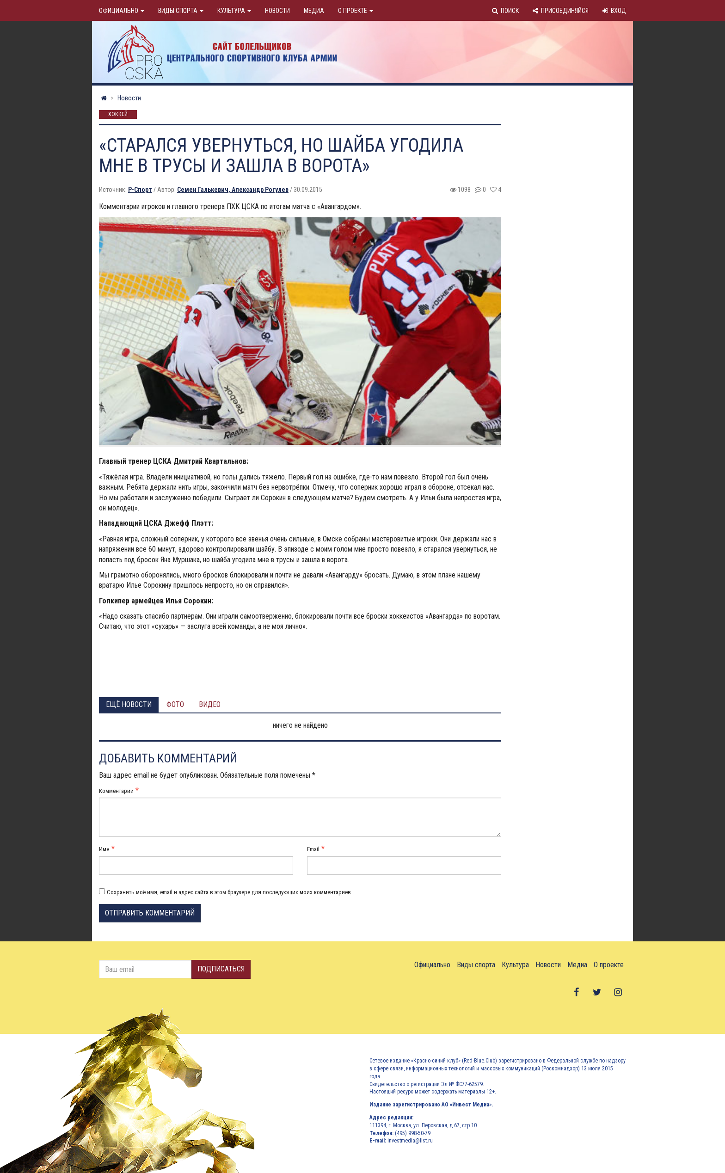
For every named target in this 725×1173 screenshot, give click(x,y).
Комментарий (116, 790)
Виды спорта (180, 10)
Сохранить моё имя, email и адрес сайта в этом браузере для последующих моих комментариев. (229, 892)
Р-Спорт (140, 189)
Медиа (314, 10)
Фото (175, 704)
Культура (234, 10)
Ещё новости (129, 704)
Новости (277, 10)
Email (313, 849)
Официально (121, 10)
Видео (210, 704)
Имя (104, 849)
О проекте (355, 10)
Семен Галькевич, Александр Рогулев (233, 189)
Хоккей (118, 114)
